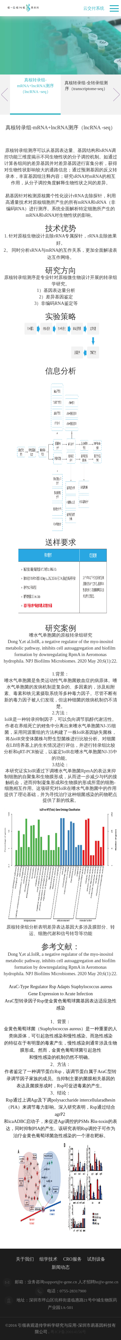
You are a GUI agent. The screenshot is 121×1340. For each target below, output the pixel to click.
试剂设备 (96, 1259)
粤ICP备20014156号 (68, 1331)
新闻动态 (61, 1267)
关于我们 (25, 1259)
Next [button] (116, 94)
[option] (35, 95)
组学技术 (48, 1259)
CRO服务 (72, 1259)
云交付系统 (93, 8)
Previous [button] (4, 94)
